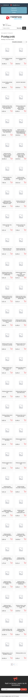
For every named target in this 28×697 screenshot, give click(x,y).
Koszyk (14, 12)
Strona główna (4, 33)
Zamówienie (14, 10)
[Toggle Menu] (24, 28)
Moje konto (14, 8)
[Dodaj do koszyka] (11, 63)
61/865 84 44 (6, 5)
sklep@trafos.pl (16, 5)
